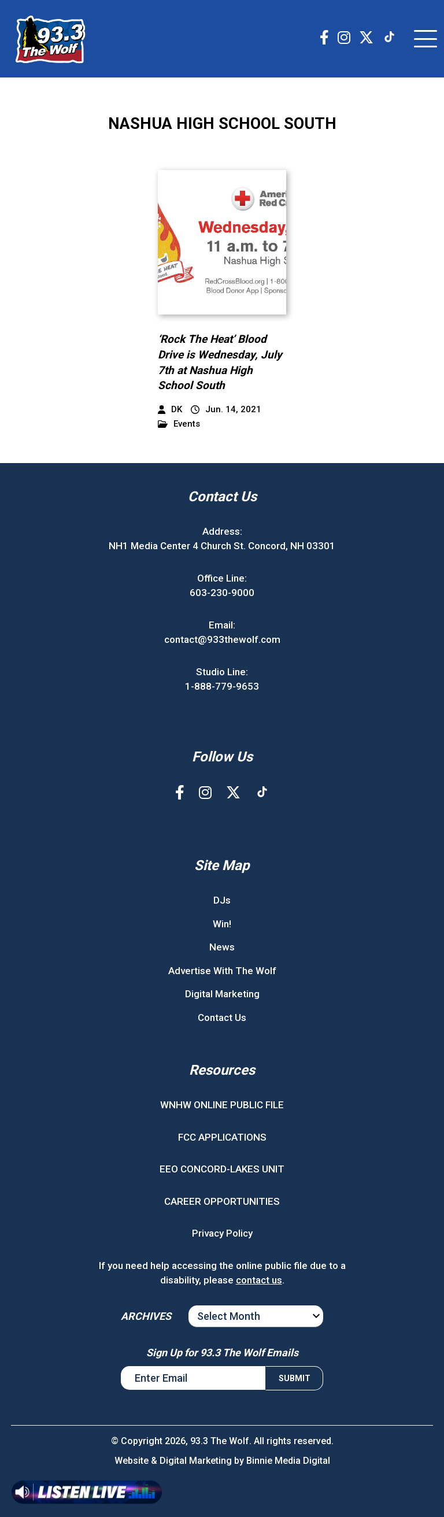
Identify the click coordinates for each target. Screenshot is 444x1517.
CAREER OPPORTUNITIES (222, 1201)
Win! (222, 924)
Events (179, 424)
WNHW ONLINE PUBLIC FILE (222, 1105)
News (222, 947)
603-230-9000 (222, 592)
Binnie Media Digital (288, 1460)
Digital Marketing (222, 994)
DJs (222, 900)
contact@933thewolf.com (222, 639)
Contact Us (222, 1017)
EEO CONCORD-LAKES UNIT (222, 1169)
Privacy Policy (222, 1233)
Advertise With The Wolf (222, 970)
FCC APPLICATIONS (222, 1137)
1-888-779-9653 (222, 686)
